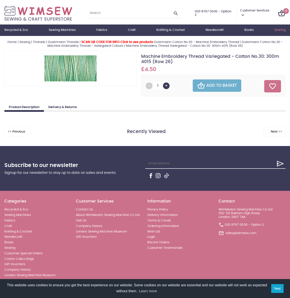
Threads (39, 42)
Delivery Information (162, 215)
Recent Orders (158, 242)
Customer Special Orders (23, 253)
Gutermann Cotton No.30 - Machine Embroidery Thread (160, 42)
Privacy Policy (157, 209)
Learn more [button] (148, 291)
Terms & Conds (159, 220)
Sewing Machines (62, 30)
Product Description (24, 107)
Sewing (280, 30)
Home (12, 42)
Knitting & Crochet (170, 30)
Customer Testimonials (164, 247)
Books (249, 30)
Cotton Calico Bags (19, 259)
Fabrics (101, 30)
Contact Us (84, 209)
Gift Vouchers (14, 264)
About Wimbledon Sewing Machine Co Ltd (108, 215)
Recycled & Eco (16, 30)
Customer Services (254, 10)
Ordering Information (163, 226)
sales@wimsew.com (241, 233)
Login (151, 236)
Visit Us (81, 220)
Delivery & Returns (62, 107)
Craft (132, 30)
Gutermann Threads (63, 42)
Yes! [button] (277, 288)
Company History (17, 269)
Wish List (153, 231)
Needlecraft (215, 30)
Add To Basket (217, 86)
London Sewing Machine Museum (30, 275)
